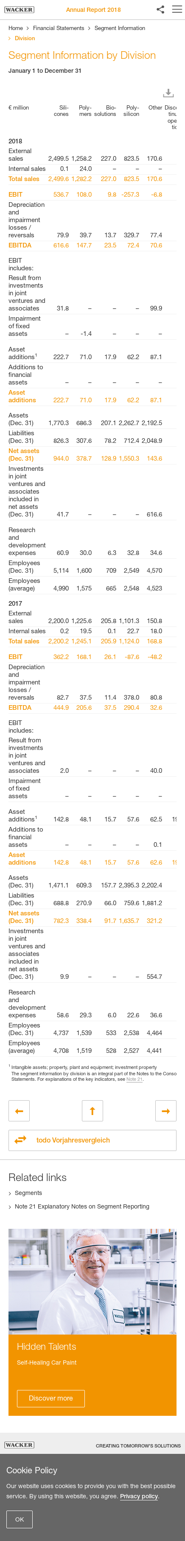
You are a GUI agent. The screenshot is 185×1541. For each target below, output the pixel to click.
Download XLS (170, 93)
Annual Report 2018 (93, 11)
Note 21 (134, 1079)
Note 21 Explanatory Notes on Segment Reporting (82, 1207)
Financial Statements (58, 29)
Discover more (51, 1399)
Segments (28, 1194)
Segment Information (120, 29)
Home (15, 29)
